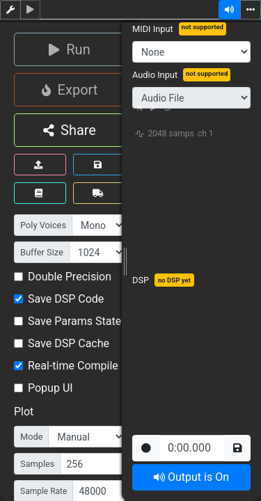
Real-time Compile (73, 365)
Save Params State (74, 321)
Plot (23, 411)
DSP (140, 280)
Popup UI (50, 388)
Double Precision (69, 276)
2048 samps (171, 133)
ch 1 (206, 133)
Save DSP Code (66, 298)
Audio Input (154, 75)
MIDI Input (152, 29)
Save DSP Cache (68, 343)
